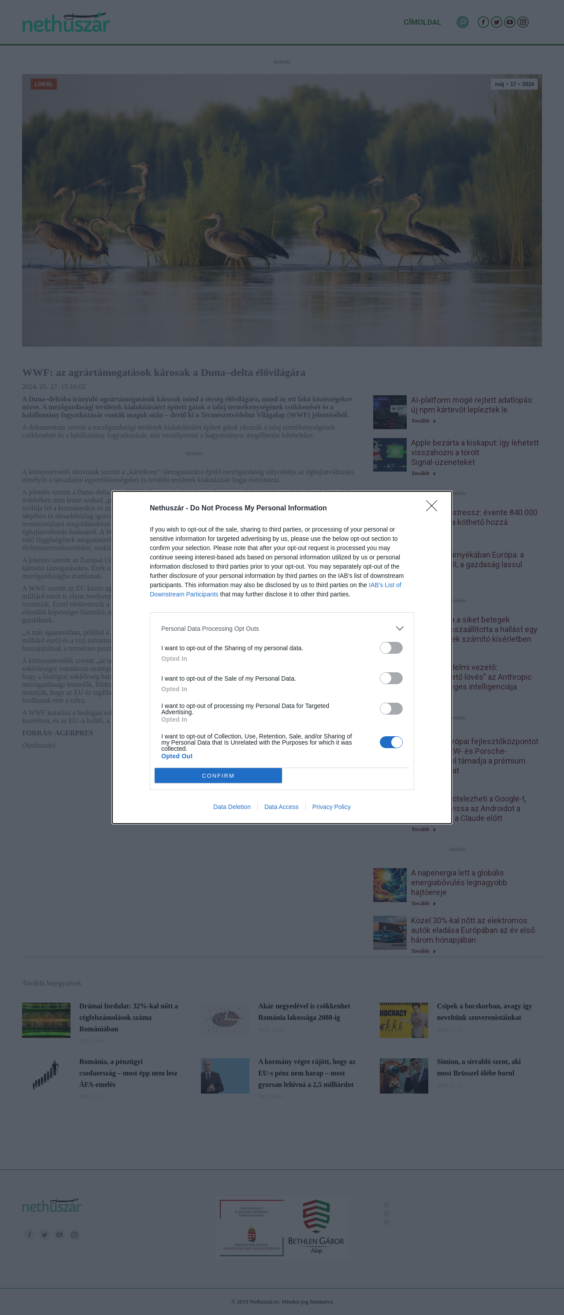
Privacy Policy (331, 806)
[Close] (434, 508)
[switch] (391, 648)
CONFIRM (218, 775)
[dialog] (282, 657)
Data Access (281, 806)
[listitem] (282, 628)
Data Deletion (232, 806)
